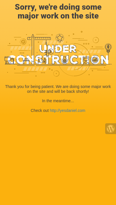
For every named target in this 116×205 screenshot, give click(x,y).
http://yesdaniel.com (68, 110)
